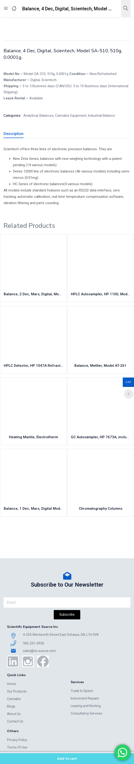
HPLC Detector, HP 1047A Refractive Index (33, 365)
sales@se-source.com (39, 651)
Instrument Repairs (85, 698)
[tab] (15, 134)
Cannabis (14, 699)
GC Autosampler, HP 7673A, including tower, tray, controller (100, 437)
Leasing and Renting (86, 706)
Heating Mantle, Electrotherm (33, 437)
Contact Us (15, 721)
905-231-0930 (33, 643)
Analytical (108, 25)
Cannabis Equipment (50, 25)
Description (13, 133)
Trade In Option (82, 691)
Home (26, 25)
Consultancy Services (86, 713)
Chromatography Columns (100, 508)
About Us (14, 714)
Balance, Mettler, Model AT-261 (100, 365)
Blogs (11, 706)
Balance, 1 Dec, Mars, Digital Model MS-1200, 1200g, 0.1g (33, 508)
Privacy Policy (17, 740)
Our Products (17, 691)
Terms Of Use (17, 747)
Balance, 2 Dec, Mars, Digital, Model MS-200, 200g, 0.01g (33, 294)
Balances (46, 115)
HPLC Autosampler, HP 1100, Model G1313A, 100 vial (100, 294)
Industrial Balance (83, 25)
